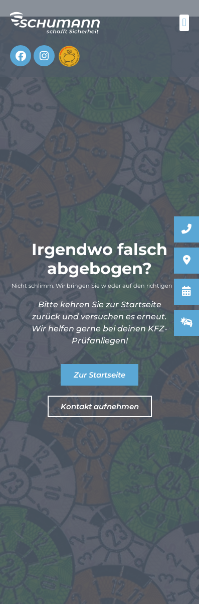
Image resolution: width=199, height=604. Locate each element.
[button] (184, 23)
